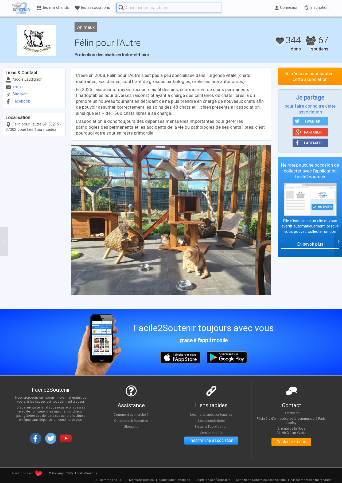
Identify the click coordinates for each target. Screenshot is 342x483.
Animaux (86, 27)
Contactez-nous (291, 442)
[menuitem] (109, 480)
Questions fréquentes (131, 420)
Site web (20, 94)
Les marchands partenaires (211, 414)
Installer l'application (211, 426)
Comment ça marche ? (131, 414)
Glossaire (131, 426)
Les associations (211, 420)
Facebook (21, 101)
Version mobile (211, 432)
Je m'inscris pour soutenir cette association (310, 76)
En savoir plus (310, 244)
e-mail (18, 86)
